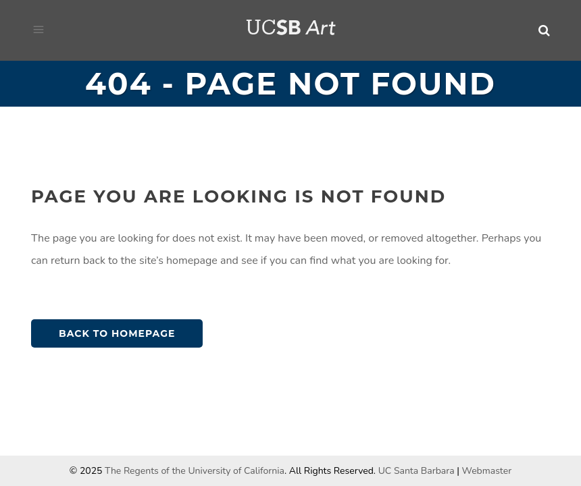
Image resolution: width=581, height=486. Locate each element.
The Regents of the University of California (194, 470)
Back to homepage (117, 333)
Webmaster (487, 470)
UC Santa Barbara (416, 470)
